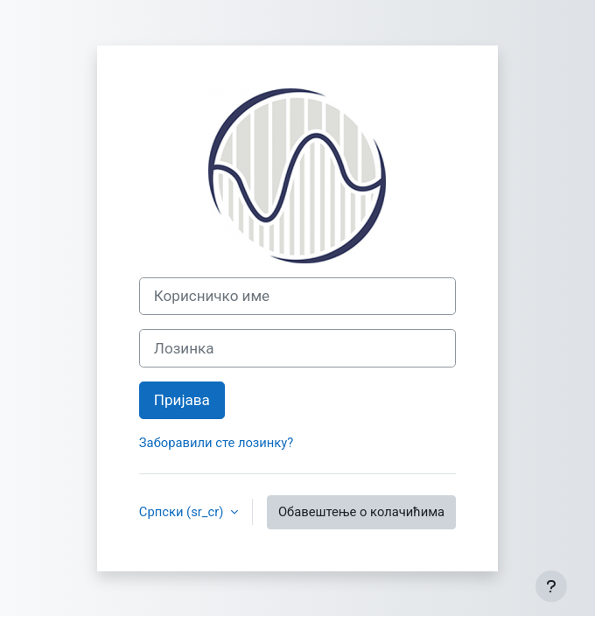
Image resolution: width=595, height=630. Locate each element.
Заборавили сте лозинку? (216, 443)
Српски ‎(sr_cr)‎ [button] (183, 512)
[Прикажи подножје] (551, 586)
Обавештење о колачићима (361, 512)
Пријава (182, 400)
